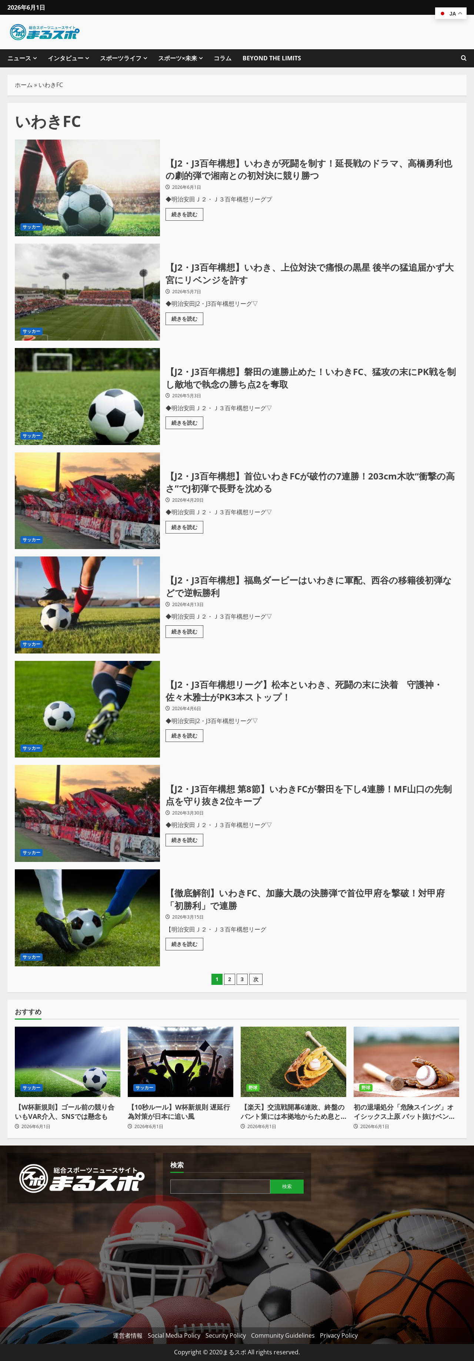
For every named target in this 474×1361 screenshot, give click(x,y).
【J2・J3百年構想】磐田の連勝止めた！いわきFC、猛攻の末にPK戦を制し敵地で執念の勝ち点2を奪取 (87, 396)
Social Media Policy (174, 1335)
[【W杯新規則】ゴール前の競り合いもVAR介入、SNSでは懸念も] (67, 1062)
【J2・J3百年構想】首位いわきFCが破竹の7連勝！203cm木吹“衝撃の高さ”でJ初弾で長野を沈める (87, 500)
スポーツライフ (120, 58)
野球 (252, 1087)
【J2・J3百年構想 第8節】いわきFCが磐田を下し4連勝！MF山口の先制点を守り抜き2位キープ (87, 813)
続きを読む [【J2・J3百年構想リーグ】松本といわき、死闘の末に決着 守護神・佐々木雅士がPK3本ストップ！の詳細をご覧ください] (187, 734)
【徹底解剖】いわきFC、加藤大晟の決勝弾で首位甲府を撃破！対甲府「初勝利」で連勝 (87, 917)
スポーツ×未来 (177, 58)
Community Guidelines (283, 1335)
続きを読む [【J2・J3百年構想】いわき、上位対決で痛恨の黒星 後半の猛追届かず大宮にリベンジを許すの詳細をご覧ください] (187, 317)
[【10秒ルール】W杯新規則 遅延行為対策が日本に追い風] (180, 1062)
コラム (222, 58)
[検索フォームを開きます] (464, 58)
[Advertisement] (81, 1262)
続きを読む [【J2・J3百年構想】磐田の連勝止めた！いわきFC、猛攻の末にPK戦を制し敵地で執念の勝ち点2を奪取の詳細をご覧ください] (187, 421)
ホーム (24, 85)
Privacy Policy (339, 1335)
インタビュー (65, 58)
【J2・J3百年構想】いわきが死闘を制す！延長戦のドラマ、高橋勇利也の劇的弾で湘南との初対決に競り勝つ (87, 188)
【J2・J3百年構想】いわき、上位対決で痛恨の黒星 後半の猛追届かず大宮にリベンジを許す (87, 292)
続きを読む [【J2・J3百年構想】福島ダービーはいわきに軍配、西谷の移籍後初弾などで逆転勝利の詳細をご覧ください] (187, 630)
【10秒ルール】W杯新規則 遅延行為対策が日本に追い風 (179, 1112)
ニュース (19, 58)
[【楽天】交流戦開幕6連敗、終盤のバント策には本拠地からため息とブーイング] (293, 1062)
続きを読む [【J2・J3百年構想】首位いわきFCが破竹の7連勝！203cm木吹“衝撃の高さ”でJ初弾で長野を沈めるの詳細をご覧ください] (187, 526)
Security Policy (226, 1335)
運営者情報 (128, 1335)
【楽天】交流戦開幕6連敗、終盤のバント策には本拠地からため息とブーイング (292, 1112)
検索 (177, 1164)
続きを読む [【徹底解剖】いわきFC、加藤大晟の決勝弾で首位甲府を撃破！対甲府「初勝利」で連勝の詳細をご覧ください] (187, 942)
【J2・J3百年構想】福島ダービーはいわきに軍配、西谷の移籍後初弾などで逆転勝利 (87, 604)
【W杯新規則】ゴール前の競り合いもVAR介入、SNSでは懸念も (64, 1112)
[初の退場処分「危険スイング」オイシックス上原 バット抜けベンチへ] (406, 1062)
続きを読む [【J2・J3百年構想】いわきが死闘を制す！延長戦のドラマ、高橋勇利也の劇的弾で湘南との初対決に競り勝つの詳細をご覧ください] (187, 213)
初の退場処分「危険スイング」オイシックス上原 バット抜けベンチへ (404, 1112)
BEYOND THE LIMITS (272, 58)
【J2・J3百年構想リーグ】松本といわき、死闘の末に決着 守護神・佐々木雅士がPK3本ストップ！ (87, 709)
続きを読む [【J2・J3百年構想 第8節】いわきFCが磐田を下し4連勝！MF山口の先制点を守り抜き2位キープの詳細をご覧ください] (187, 838)
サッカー (31, 227)
